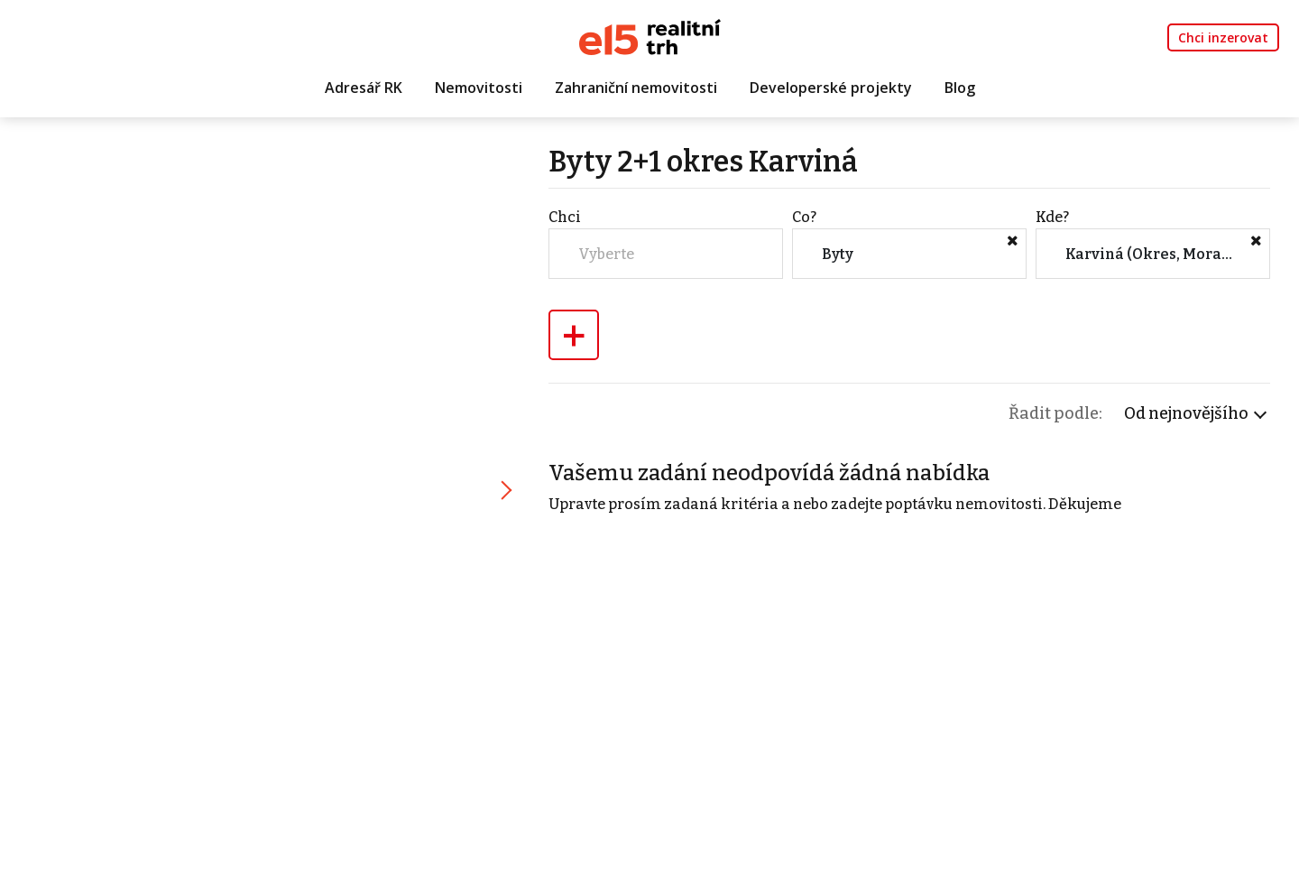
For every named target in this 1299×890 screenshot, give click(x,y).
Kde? (1052, 217)
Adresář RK (363, 87)
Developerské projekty (831, 87)
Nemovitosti (478, 87)
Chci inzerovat (1223, 37)
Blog (959, 87)
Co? (804, 217)
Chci (564, 217)
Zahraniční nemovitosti (636, 87)
